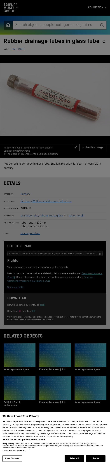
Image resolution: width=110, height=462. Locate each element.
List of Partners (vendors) (14, 453)
